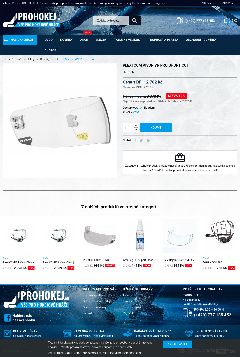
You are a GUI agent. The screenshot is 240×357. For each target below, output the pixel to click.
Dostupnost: (130, 107)
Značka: (128, 112)
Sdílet (135, 140)
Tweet (141, 140)
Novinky (127, 301)
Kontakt (87, 313)
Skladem (149, 107)
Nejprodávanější (132, 307)
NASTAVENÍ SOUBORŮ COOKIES (122, 353)
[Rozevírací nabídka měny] (227, 3)
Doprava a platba (93, 295)
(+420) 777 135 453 (200, 21)
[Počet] (128, 127)
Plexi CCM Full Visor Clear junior (60, 262)
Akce (126, 295)
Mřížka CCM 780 (212, 262)
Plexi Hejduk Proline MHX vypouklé (180, 260)
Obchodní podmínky (94, 307)
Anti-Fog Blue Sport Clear (138, 260)
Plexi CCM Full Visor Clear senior (20, 262)
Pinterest (148, 140)
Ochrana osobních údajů (97, 301)
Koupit (156, 127)
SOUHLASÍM (177, 344)
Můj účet (128, 313)
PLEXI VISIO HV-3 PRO (96, 260)
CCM (136, 112)
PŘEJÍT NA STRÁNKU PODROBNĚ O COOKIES (75, 353)
